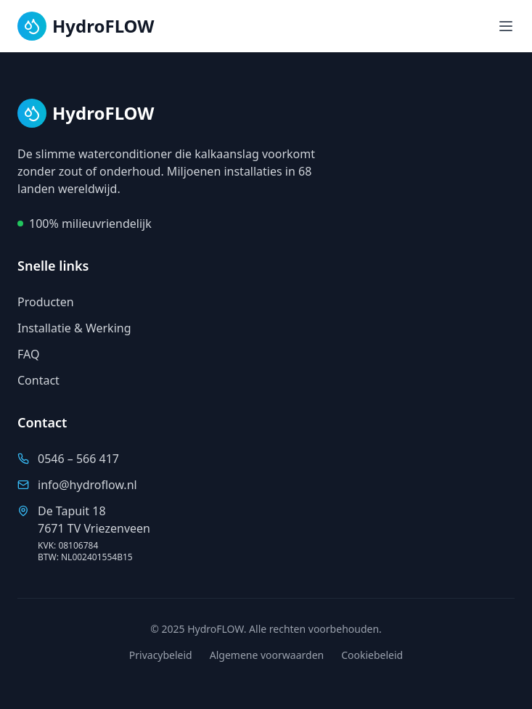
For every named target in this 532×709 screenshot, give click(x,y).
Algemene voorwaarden (267, 655)
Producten (45, 302)
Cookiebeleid (372, 655)
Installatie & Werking (74, 328)
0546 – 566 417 (78, 459)
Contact (38, 380)
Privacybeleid (160, 655)
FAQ (28, 354)
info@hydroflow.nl (87, 485)
